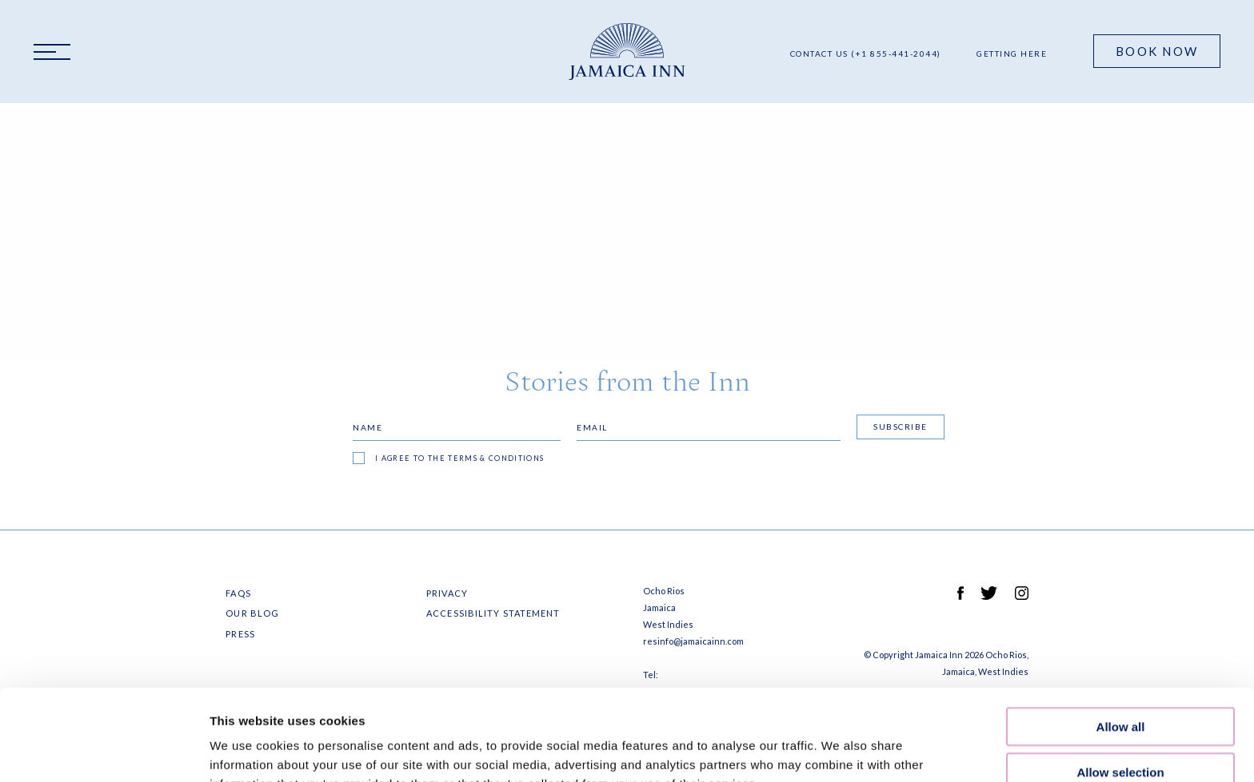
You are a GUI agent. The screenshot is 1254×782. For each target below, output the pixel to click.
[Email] (709, 428)
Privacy (447, 593)
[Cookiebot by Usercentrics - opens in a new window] (104, 751)
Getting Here (1011, 53)
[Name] (457, 428)
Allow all (1120, 641)
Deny (1121, 731)
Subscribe (900, 426)
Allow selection (1120, 686)
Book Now (1157, 51)
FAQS (238, 593)
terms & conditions (496, 458)
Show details (839, 750)
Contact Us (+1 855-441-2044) (865, 53)
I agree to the (460, 458)
